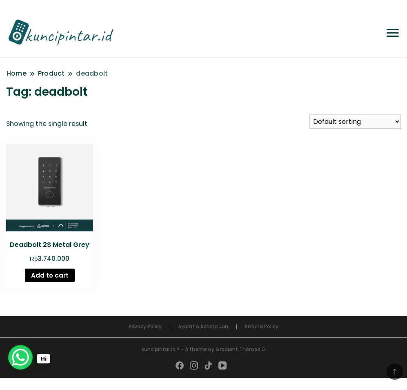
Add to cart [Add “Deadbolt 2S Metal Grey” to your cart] (50, 275)
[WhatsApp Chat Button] (20, 357)
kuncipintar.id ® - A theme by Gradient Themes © (204, 349)
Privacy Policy (145, 326)
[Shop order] (355, 121)
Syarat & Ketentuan (203, 326)
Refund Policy (261, 326)
